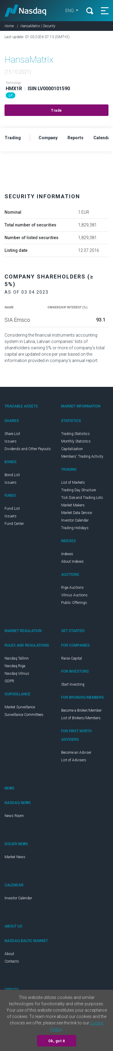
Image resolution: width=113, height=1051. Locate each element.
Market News (15, 857)
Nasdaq (25, 11)
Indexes (67, 554)
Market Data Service (76, 513)
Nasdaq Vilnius (17, 673)
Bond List (12, 475)
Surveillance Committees (24, 715)
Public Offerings (74, 603)
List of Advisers (73, 760)
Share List (12, 434)
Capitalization (72, 449)
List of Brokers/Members (81, 718)
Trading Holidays (75, 528)
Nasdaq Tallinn (17, 658)
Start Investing (72, 684)
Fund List (12, 508)
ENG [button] (70, 10)
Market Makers (73, 505)
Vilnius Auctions (74, 595)
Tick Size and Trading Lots (82, 498)
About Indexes (72, 561)
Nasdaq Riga (15, 666)
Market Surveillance (20, 707)
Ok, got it (56, 1041)
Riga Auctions (72, 587)
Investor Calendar (75, 520)
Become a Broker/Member (81, 710)
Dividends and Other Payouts (28, 449)
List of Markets (73, 482)
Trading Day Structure (78, 490)
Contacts (12, 961)
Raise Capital (71, 658)
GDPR (9, 681)
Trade (56, 110)
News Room (14, 816)
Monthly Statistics (76, 441)
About (9, 954)
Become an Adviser (76, 752)
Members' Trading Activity (82, 456)
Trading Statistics (75, 434)
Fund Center (14, 524)
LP (10, 95)
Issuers (11, 441)
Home (9, 26)
